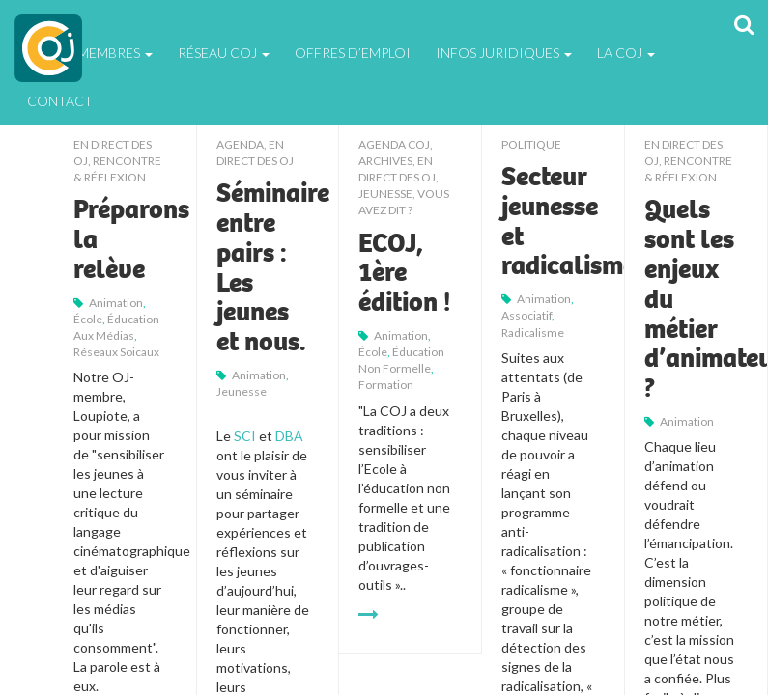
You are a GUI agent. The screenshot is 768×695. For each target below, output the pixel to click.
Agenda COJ (394, 144)
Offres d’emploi (353, 52)
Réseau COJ (224, 52)
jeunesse (241, 391)
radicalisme (532, 332)
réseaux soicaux (116, 352)
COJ (48, 48)
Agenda (240, 144)
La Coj (626, 52)
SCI (246, 436)
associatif (526, 315)
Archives (385, 160)
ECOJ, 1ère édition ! (404, 273)
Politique (531, 144)
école (87, 319)
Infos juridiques (504, 52)
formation (385, 384)
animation (116, 302)
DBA (289, 436)
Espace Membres (90, 52)
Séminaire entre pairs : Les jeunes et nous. (272, 267)
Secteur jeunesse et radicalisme (568, 221)
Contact (60, 101)
